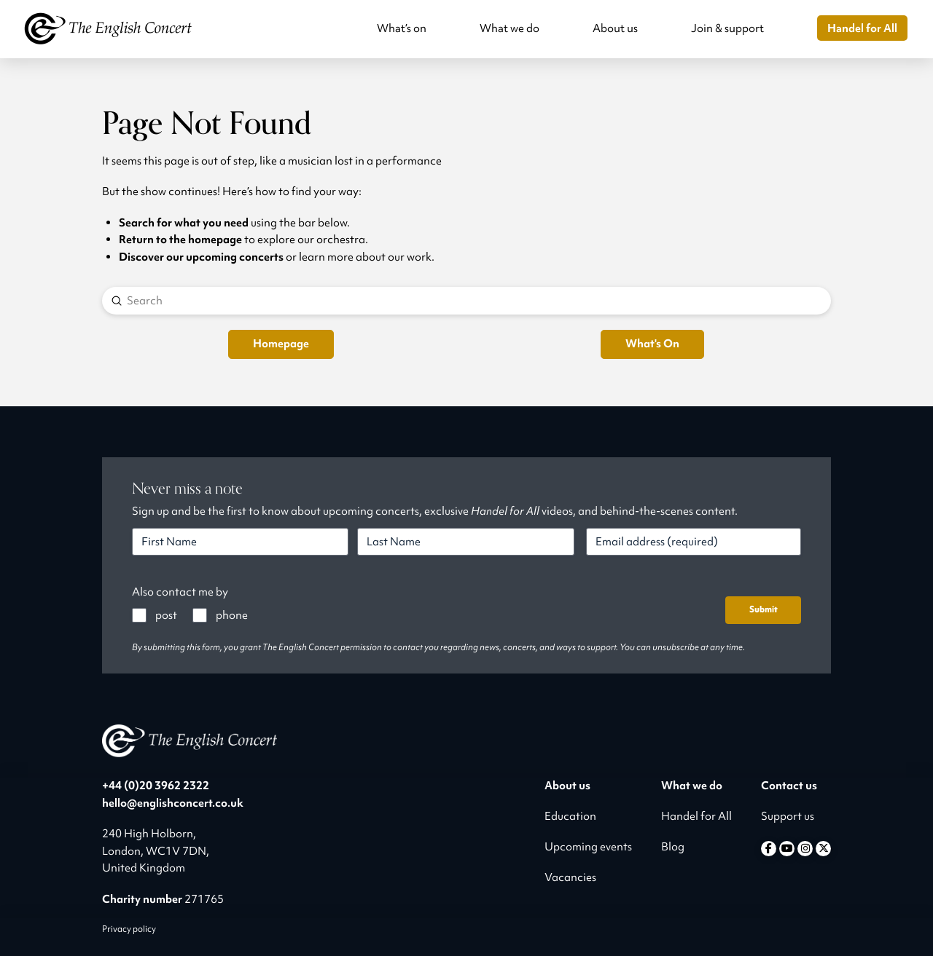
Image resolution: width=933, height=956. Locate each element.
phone (232, 615)
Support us (787, 816)
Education (570, 816)
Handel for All (696, 816)
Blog (672, 847)
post (166, 615)
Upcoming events (588, 847)
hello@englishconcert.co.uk (172, 803)
